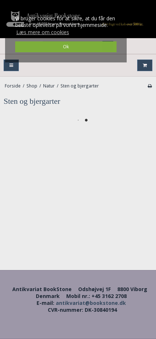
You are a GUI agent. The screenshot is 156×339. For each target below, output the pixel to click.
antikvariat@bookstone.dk (91, 302)
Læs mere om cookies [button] (42, 32)
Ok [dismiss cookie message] (66, 47)
